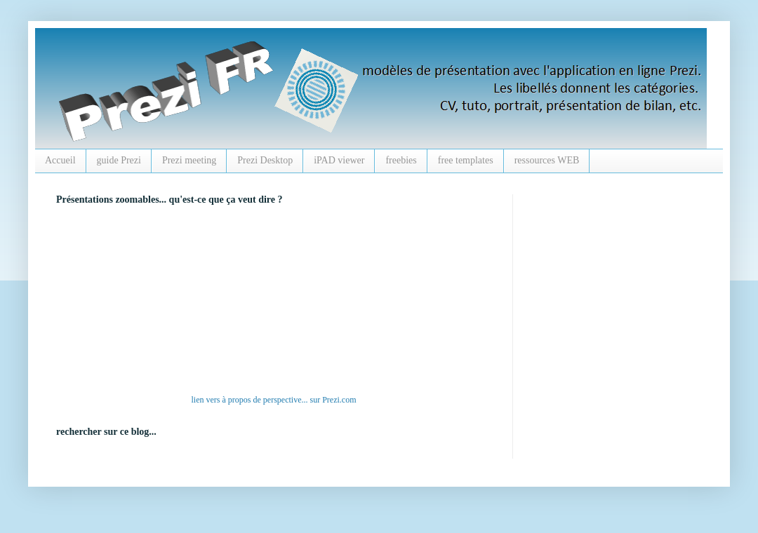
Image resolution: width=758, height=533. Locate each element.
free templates (465, 160)
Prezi (331, 400)
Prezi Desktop (265, 160)
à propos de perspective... (265, 400)
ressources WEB (547, 160)
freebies (400, 160)
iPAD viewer (339, 160)
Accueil (60, 160)
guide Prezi (119, 160)
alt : (249, 303)
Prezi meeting (189, 160)
